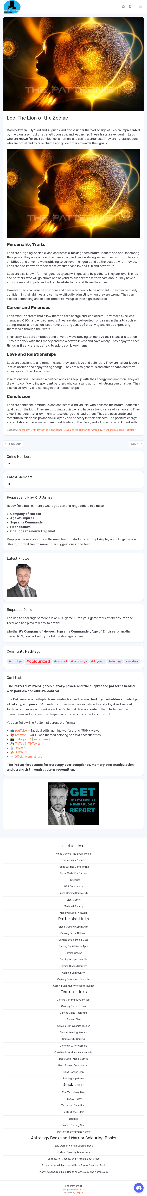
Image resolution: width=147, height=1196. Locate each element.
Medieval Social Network (73, 912)
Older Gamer (74, 899)
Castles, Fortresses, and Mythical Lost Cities (74, 1158)
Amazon (21, 735)
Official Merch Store (28, 757)
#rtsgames (98, 661)
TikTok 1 (20, 744)
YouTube (21, 730)
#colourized (38, 661)
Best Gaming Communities (73, 1065)
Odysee (20, 748)
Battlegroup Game (73, 1078)
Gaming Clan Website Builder (73, 1026)
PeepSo (79, 1193)
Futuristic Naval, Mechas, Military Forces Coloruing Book (73, 1165)
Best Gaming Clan (73, 1072)
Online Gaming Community (73, 893)
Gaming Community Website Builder (73, 985)
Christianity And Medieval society (73, 1052)
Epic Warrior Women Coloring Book (73, 1145)
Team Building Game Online (73, 866)
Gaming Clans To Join (73, 1006)
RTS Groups (73, 880)
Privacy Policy (74, 1099)
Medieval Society (73, 906)
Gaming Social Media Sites (73, 939)
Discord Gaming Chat (74, 1125)
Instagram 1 (23, 739)
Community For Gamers (73, 1045)
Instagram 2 (41, 739)
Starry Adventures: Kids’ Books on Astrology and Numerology (73, 1172)
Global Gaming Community (73, 926)
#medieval (60, 661)
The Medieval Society (73, 860)
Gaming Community (73, 972)
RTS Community (73, 886)
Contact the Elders (73, 1112)
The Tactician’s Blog (73, 1092)
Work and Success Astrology (119, 429)
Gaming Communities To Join (73, 999)
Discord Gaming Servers (73, 1032)
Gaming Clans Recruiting (73, 1012)
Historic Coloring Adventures (73, 1152)
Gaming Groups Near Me (73, 959)
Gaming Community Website (73, 979)
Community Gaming (73, 1039)
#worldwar (131, 661)
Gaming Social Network (73, 933)
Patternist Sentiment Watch (73, 1131)
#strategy (115, 661)
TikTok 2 (34, 744)
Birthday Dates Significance (46, 429)
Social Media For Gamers (74, 873)
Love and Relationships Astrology (83, 429)
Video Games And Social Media (73, 853)
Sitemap (73, 1118)
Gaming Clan (74, 1019)
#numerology (79, 661)
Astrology (23, 429)
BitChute (21, 752)
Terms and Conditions (73, 1105)
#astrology (15, 661)
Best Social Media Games (73, 1058)
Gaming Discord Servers (73, 966)
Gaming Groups (73, 953)
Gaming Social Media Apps (73, 946)
